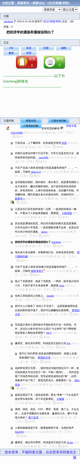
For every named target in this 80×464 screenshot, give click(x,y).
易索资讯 (23, 3)
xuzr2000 (43, 157)
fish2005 (19, 431)
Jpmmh (50, 295)
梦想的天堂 (44, 357)
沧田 (64, 142)
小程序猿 (67, 213)
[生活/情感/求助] (58, 3)
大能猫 (60, 398)
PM (11, 47)
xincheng (8, 21)
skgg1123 (36, 171)
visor (61, 285)
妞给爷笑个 (37, 270)
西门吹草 (33, 417)
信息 (28, 47)
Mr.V (49, 332)
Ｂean (70, 442)
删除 (11, 53)
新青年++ (20, 198)
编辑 (63, 47)
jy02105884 (17, 132)
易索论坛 (38, 3)
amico (44, 231)
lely (69, 343)
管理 (28, 53)
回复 (46, 47)
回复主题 (71, 125)
